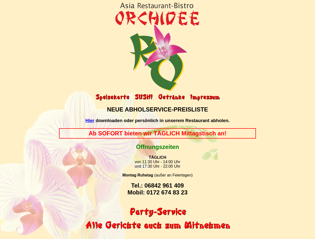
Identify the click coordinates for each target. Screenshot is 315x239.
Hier (89, 120)
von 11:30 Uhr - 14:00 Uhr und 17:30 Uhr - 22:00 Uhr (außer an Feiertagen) (157, 168)
